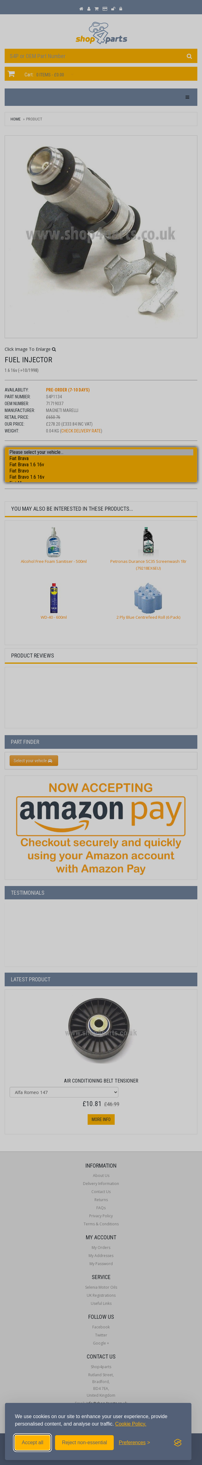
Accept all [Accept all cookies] (32, 1442)
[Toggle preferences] (134, 1442)
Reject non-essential (84, 1442)
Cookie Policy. (130, 1424)
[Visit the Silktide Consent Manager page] (177, 1442)
